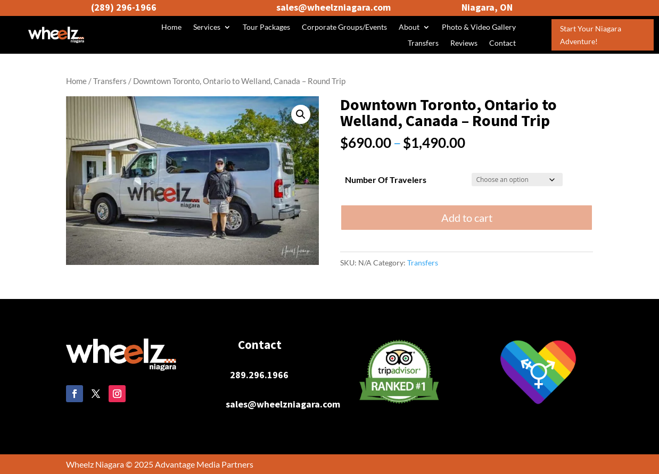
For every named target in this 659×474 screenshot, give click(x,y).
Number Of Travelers (385, 179)
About (409, 27)
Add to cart (466, 217)
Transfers (423, 43)
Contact (502, 43)
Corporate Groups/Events (344, 27)
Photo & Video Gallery (479, 27)
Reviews (463, 43)
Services (206, 27)
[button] (300, 114)
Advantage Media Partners (204, 464)
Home (171, 27)
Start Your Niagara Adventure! (590, 35)
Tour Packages (266, 27)
